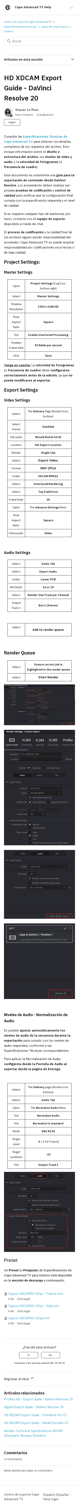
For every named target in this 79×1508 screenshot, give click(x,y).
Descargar (23, 1299)
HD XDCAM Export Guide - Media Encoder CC (36, 1423)
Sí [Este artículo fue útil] (28, 1355)
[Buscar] (39, 41)
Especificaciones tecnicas (20, 27)
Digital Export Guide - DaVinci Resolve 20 (34, 1407)
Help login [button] (51, 1499)
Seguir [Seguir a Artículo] (12, 122)
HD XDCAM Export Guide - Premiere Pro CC (35, 1415)
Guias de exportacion (54, 27)
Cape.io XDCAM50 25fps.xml (29, 1318)
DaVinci (8, 31)
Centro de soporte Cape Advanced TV (28, 22)
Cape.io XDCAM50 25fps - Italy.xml (33, 1306)
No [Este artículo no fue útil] (50, 1355)
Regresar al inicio (19, 1378)
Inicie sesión (12, 1470)
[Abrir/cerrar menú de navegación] (71, 7)
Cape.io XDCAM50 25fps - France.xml (35, 1294)
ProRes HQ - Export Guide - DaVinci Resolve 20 (38, 1399)
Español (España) (57, 1494)
